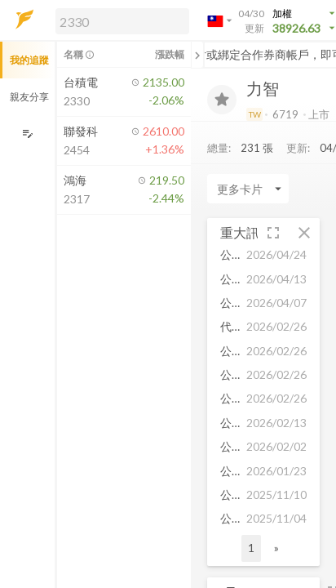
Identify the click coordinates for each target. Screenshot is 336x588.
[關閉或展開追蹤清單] (197, 55)
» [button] (276, 548)
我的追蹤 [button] (29, 60)
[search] (122, 21)
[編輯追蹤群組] (27, 133)
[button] (119, 20)
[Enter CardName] (248, 188)
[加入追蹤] (222, 99)
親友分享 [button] (29, 97)
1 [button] (251, 548)
